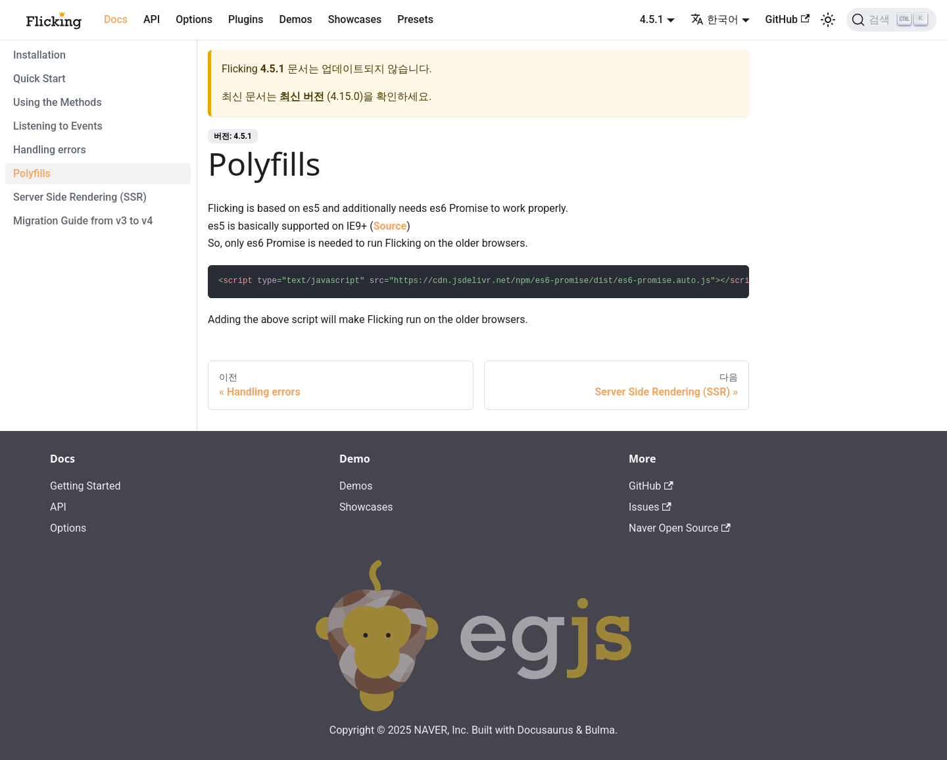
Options (194, 19)
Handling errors (49, 149)
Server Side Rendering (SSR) (80, 197)
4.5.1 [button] (652, 19)
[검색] (891, 20)
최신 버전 (301, 96)
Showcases (355, 19)
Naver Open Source (680, 528)
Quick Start (39, 78)
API (151, 19)
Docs (116, 19)
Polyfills (32, 173)
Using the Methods (57, 102)
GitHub (787, 19)
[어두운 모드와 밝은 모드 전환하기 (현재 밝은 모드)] (827, 19)
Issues (650, 507)
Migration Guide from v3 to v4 (83, 221)
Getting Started (85, 486)
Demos (295, 19)
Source (390, 226)
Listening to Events (58, 126)
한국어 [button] (715, 19)
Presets (415, 19)
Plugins (245, 19)
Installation (39, 55)
